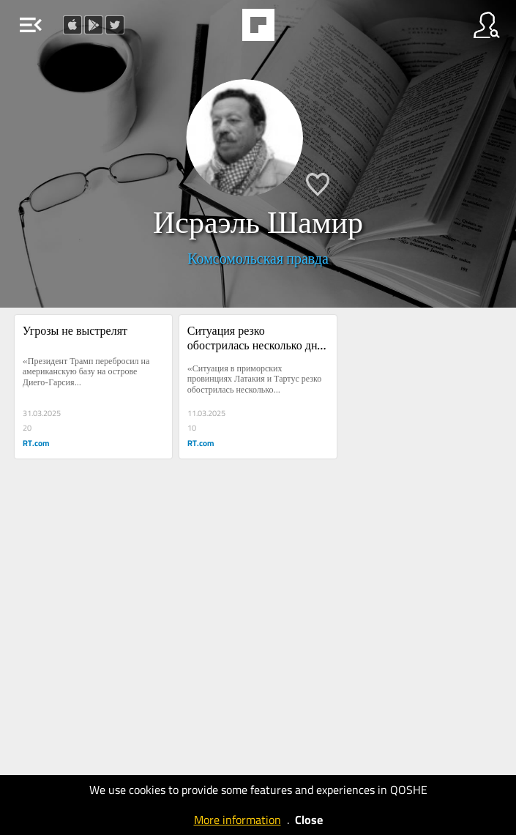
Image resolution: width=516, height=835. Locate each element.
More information (237, 820)
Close (309, 820)
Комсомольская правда (258, 258)
